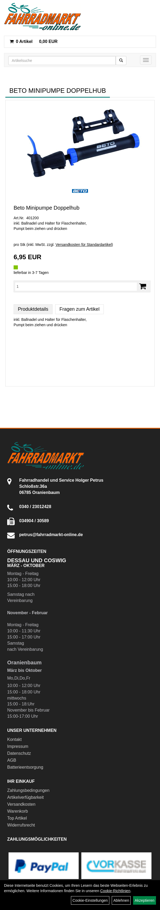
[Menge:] (76, 286)
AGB (11, 760)
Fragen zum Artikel (79, 309)
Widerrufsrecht (21, 825)
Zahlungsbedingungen (28, 790)
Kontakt (14, 739)
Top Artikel (17, 818)
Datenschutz (19, 753)
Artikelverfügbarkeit (25, 797)
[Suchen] (121, 60)
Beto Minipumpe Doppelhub (46, 208)
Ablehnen (121, 900)
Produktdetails (33, 309)
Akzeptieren (144, 900)
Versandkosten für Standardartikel (83, 244)
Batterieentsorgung (25, 767)
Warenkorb (17, 811)
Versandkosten (21, 804)
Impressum (17, 746)
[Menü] (146, 60)
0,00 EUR (34, 41)
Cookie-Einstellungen (90, 900)
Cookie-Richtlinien (115, 891)
